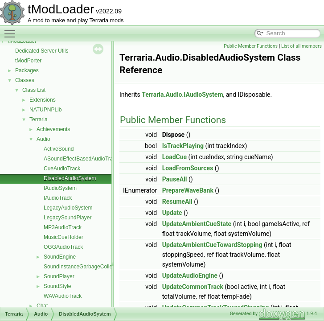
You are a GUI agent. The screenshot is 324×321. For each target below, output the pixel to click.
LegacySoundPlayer (67, 217)
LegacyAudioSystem (68, 208)
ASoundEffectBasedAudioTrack (81, 159)
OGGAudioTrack (63, 247)
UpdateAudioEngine (189, 275)
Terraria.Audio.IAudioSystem (182, 94)
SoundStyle (57, 286)
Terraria (38, 119)
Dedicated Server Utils (41, 51)
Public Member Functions (251, 46)
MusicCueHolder (63, 237)
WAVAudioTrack (63, 296)
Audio (43, 139)
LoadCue (174, 156)
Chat (42, 306)
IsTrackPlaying (183, 145)
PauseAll (174, 179)
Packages (27, 70)
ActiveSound (59, 149)
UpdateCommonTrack (192, 286)
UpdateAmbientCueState (197, 223)
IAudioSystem (60, 188)
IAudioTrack (58, 198)
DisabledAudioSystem (70, 178)
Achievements (53, 129)
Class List (33, 90)
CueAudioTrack (62, 168)
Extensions (42, 100)
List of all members (301, 46)
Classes (24, 80)
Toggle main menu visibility (12, 29)
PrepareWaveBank (187, 190)
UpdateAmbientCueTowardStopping (212, 244)
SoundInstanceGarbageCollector (82, 266)
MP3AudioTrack (63, 227)
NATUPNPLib (45, 110)
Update (172, 212)
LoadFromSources (187, 168)
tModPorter (28, 61)
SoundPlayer (59, 276)
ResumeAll (177, 201)
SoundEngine (60, 257)
